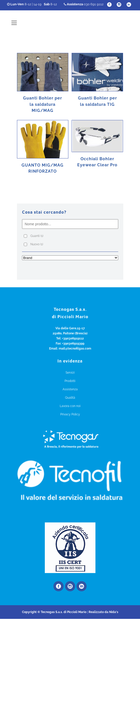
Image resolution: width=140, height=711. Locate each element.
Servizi (70, 372)
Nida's (113, 612)
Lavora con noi (70, 406)
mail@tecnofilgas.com (75, 348)
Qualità (70, 397)
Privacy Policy (70, 414)
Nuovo (36, 244)
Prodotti (70, 381)
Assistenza (70, 389)
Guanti (36, 236)
